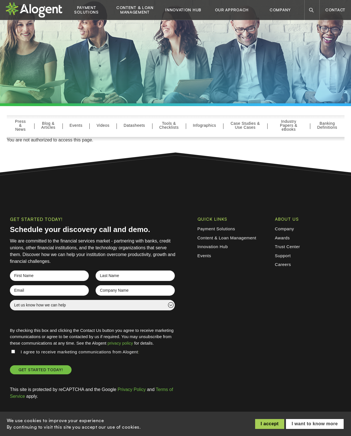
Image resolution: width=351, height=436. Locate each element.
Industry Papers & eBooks (289, 125)
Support (283, 255)
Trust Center (287, 246)
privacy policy (120, 343)
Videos (102, 125)
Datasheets (134, 125)
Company (280, 10)
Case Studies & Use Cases (245, 125)
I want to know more (315, 423)
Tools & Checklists (169, 125)
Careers (283, 264)
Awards (282, 237)
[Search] (311, 10)
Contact (335, 9)
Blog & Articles (48, 125)
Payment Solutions (86, 9)
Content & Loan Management (135, 9)
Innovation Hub (183, 10)
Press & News (20, 125)
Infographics (204, 125)
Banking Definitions (327, 125)
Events (76, 125)
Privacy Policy (132, 389)
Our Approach (232, 10)
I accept (270, 423)
